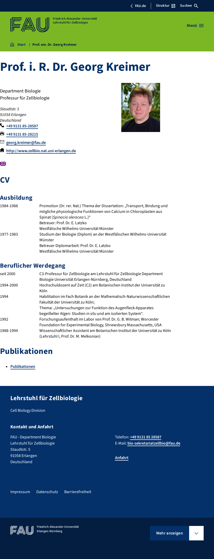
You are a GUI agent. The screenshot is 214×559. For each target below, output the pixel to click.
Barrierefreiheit (77, 492)
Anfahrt (122, 458)
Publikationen (22, 366)
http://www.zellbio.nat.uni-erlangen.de (41, 151)
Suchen (189, 5)
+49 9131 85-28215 (22, 134)
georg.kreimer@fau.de (26, 142)
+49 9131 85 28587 (145, 437)
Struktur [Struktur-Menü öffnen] (165, 5)
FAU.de (138, 6)
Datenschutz (47, 492)
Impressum (20, 492)
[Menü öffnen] (195, 25)
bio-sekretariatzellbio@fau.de (153, 443)
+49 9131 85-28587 (22, 126)
